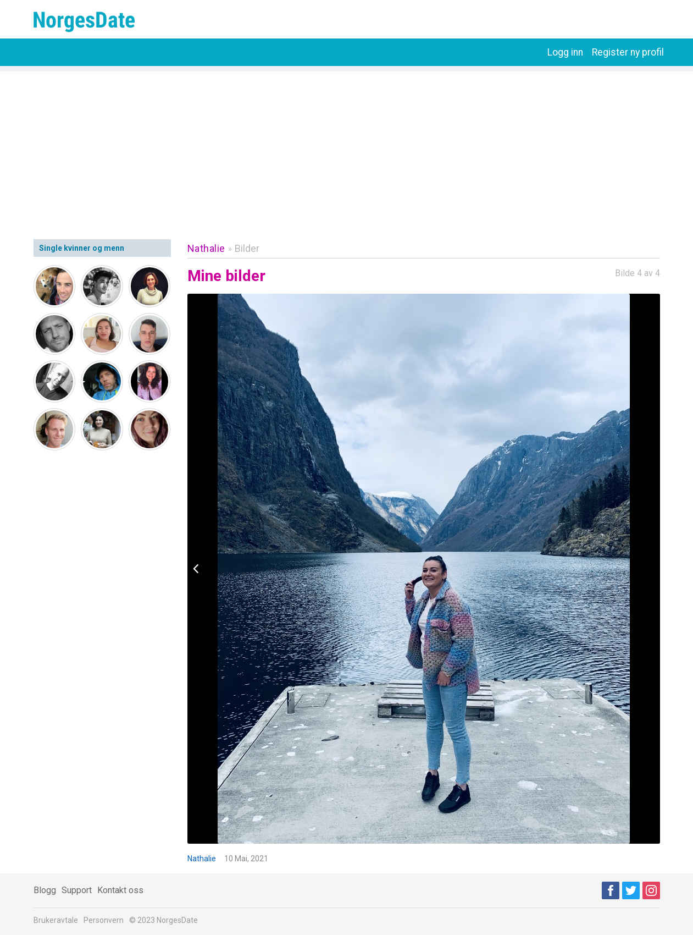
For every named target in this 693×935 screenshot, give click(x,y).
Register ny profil (628, 52)
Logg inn (565, 52)
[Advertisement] (347, 149)
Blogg (45, 890)
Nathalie (206, 248)
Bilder (247, 248)
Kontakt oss (120, 890)
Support (77, 890)
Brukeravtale (56, 920)
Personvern (104, 920)
